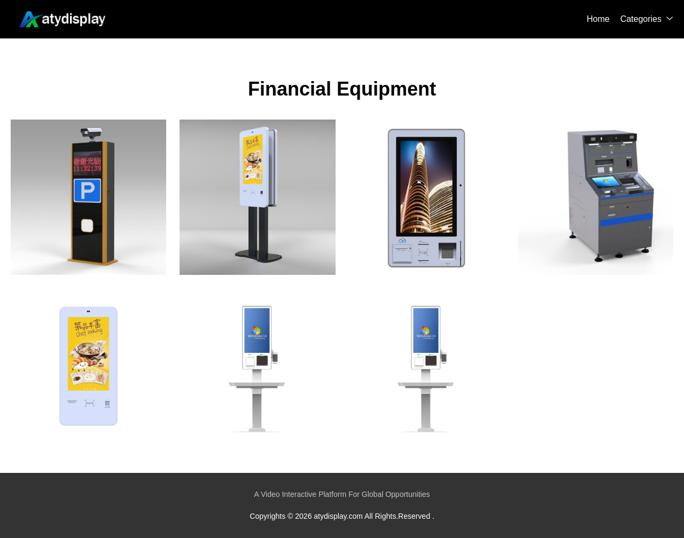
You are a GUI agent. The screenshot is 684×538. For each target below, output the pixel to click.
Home (598, 18)
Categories (641, 18)
